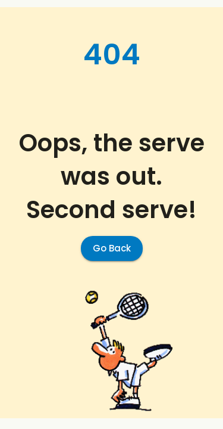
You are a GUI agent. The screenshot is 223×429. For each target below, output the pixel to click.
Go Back (112, 248)
